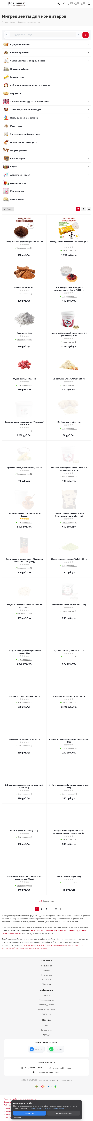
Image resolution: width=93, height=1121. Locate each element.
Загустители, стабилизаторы (25, 134)
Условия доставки (46, 1005)
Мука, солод (16, 126)
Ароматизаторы (18, 183)
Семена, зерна (17, 158)
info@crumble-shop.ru (62, 1068)
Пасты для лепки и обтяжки (24, 117)
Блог (47, 1025)
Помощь (46, 995)
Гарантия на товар (46, 1009)
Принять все (29, 1113)
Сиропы (14, 166)
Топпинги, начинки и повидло (25, 109)
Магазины (46, 984)
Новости (46, 970)
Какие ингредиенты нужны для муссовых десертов (44, 945)
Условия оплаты (46, 1000)
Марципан (15, 93)
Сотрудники (46, 975)
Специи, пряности (19, 52)
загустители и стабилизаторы (44, 930)
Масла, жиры (17, 199)
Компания (46, 960)
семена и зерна (14, 933)
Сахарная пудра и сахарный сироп (27, 60)
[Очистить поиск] (78, 34)
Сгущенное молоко (19, 44)
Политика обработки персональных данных (20, 1099)
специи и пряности (66, 930)
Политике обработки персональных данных (47, 1108)
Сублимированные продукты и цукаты (30, 85)
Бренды (46, 1034)
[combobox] (43, 34)
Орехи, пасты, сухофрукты (23, 142)
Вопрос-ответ (46, 1030)
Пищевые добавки (19, 69)
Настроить (17, 1117)
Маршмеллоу (17, 191)
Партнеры (46, 1014)
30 (56, 909)
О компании (46, 966)
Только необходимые (63, 1113)
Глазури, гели (17, 77)
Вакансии (46, 979)
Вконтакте (39, 1049)
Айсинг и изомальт (20, 175)
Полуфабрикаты (18, 150)
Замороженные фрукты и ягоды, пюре (29, 101)
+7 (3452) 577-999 (33, 1067)
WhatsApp (58, 1049)
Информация (46, 990)
